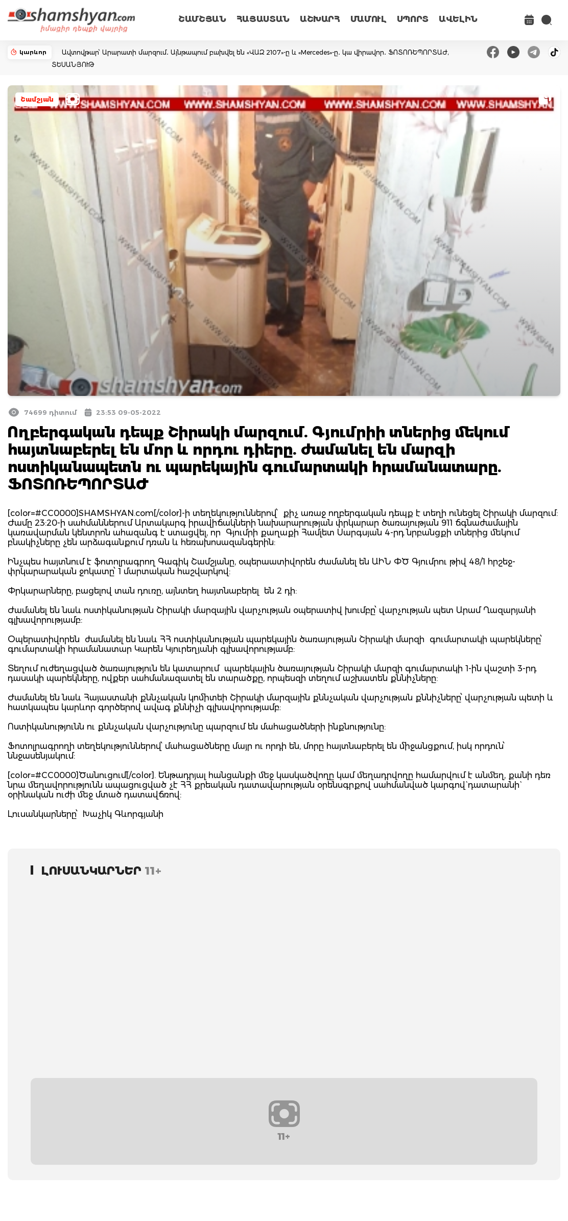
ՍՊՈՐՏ (413, 19)
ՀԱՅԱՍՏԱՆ (263, 19)
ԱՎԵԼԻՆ (458, 19)
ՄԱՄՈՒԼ (368, 19)
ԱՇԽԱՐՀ (320, 19)
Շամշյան (37, 99)
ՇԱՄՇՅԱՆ (202, 19)
